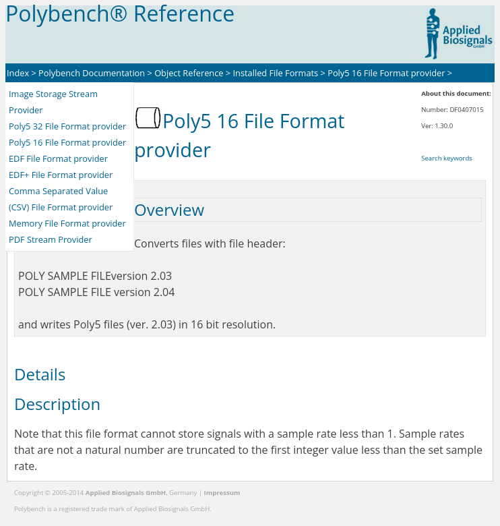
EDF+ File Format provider (61, 175)
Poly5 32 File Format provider (67, 126)
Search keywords (446, 158)
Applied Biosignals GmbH (126, 492)
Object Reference (188, 73)
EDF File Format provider (58, 158)
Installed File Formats (275, 73)
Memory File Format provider (67, 223)
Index (18, 73)
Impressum (222, 492)
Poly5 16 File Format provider (386, 73)
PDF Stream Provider (50, 239)
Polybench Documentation (91, 73)
